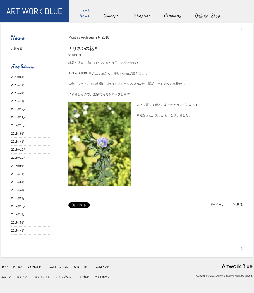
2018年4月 (18, 190)
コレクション (42, 276)
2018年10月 (18, 157)
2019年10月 (18, 125)
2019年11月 (18, 117)
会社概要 (84, 276)
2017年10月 (18, 206)
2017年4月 (18, 230)
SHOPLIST (81, 266)
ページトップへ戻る (229, 204)
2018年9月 (18, 165)
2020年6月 (18, 76)
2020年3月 (18, 93)
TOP (4, 266)
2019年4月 (18, 141)
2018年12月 (18, 149)
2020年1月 (18, 101)
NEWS (17, 266)
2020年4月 (18, 85)
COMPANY (102, 266)
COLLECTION (58, 266)
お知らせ (16, 48)
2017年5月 (18, 222)
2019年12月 (18, 109)
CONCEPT (35, 266)
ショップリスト (64, 276)
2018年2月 (18, 198)
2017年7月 (18, 214)
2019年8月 (18, 133)
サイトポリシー (103, 276)
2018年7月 (18, 174)
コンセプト (23, 276)
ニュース (6, 276)
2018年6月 (18, 182)
